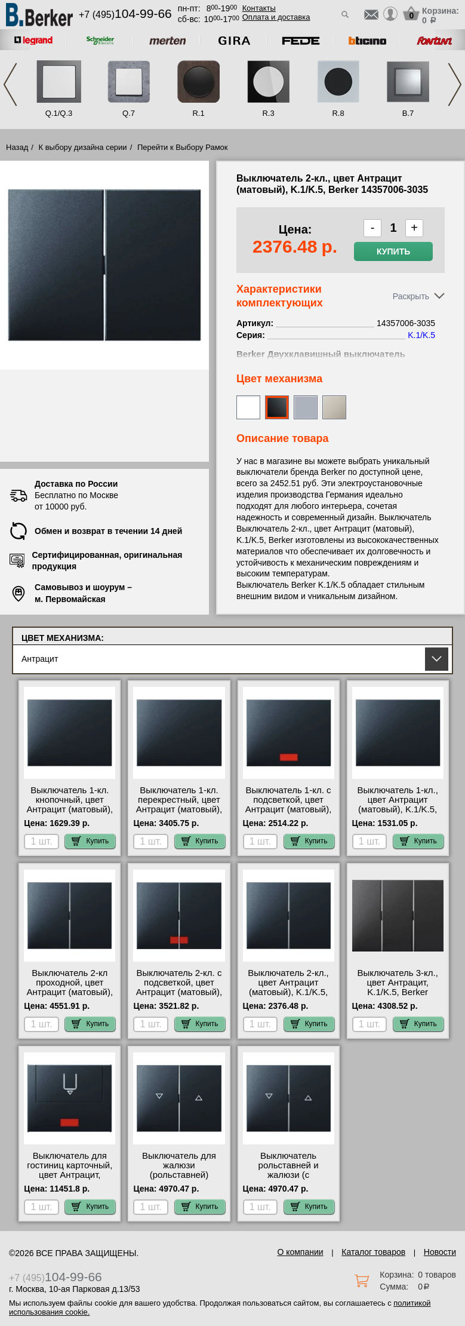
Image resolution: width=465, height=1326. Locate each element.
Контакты (259, 8)
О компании (300, 1252)
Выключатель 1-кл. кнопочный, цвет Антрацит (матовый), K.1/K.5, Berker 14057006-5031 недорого (70, 814)
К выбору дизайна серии (83, 147)
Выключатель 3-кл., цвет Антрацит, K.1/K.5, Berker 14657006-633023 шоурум (397, 992)
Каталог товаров (373, 1252)
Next (455, 84)
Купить (393, 251)
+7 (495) (125, 15)
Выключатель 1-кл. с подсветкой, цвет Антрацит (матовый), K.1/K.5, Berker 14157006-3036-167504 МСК (288, 814)
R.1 (198, 113)
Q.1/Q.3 (59, 113)
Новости (440, 1252)
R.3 (268, 113)
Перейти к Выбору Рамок (182, 147)
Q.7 (128, 113)
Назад (17, 147)
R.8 (338, 113)
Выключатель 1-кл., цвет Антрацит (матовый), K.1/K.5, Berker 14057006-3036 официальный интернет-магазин (397, 814)
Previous (10, 84)
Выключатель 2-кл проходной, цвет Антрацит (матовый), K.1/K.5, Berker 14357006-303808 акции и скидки (70, 997)
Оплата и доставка (276, 17)
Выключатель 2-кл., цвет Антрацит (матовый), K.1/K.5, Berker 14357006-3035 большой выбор (288, 992)
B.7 (408, 113)
